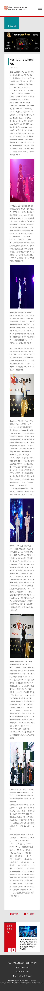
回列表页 (15, 914)
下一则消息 (30, 914)
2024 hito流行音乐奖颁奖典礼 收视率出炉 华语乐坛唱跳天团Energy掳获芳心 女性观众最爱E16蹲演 (28, 944)
